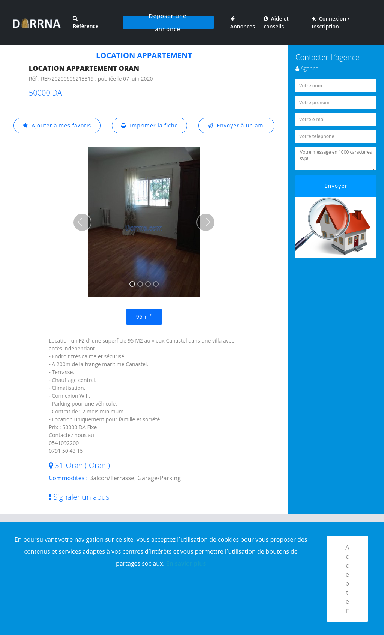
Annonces (242, 22)
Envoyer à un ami (236, 125)
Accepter (347, 578)
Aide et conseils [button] (276, 22)
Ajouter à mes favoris (57, 125)
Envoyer (336, 185)
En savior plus (186, 563)
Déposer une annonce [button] (168, 22)
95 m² (144, 316)
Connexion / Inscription (331, 22)
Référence (85, 23)
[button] (82, 222)
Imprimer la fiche (149, 125)
